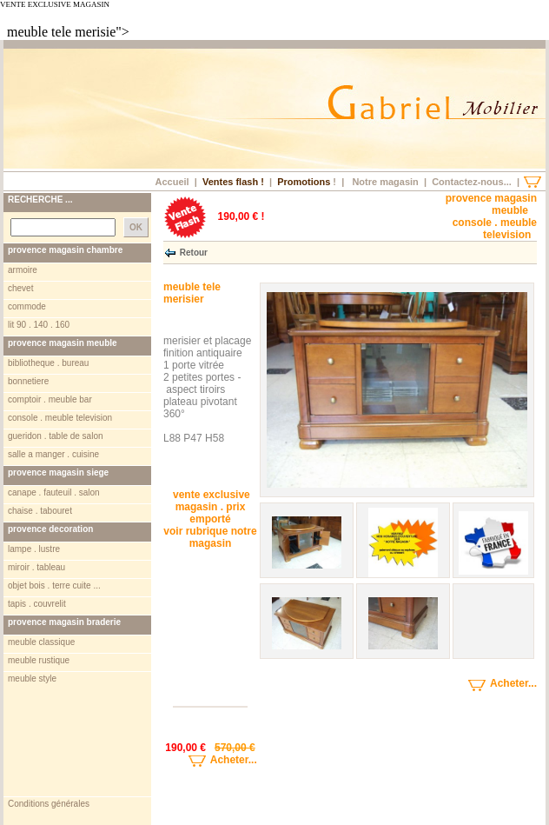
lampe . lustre (34, 549)
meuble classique (41, 642)
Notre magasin (385, 181)
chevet (20, 288)
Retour (194, 251)
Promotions (303, 181)
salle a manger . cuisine (53, 454)
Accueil (172, 181)
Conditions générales (48, 803)
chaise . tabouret (40, 511)
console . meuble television (60, 417)
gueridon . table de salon (55, 436)
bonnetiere (28, 381)
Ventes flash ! (233, 181)
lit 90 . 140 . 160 (38, 324)
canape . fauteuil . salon (54, 492)
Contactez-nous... (472, 181)
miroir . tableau (36, 567)
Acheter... (210, 760)
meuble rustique (38, 660)
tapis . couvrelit (37, 604)
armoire (22, 270)
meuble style (32, 678)
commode (27, 306)
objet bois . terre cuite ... (54, 585)
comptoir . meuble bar (50, 399)
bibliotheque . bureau (48, 363)
